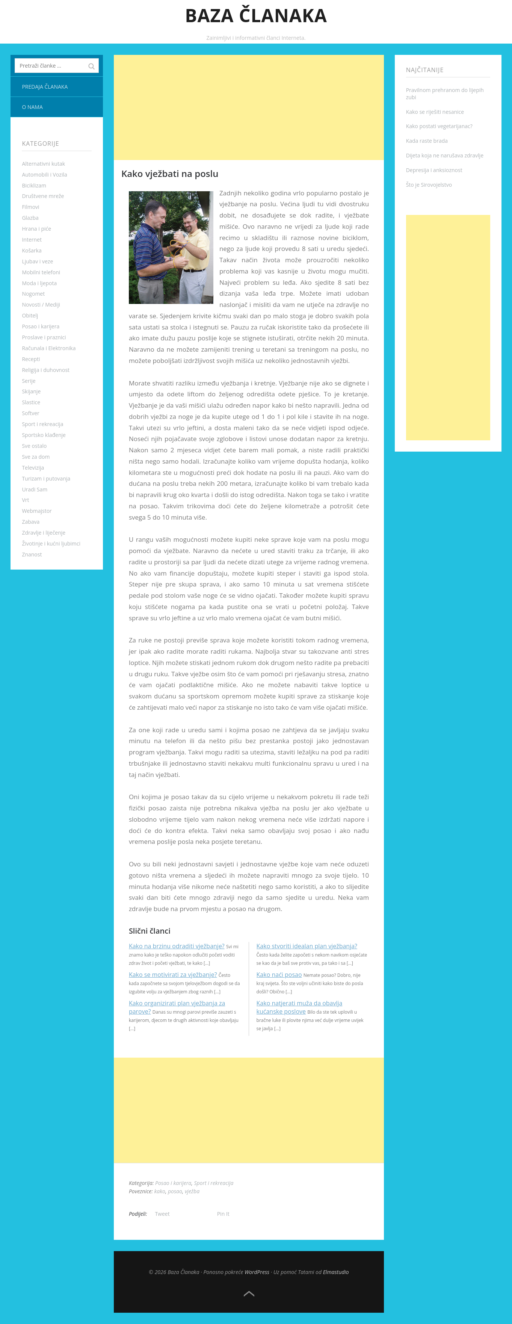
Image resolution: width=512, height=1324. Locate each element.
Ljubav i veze (37, 261)
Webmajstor (36, 510)
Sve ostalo (34, 445)
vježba (192, 1191)
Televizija (33, 467)
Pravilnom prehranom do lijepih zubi (445, 93)
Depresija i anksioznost (434, 170)
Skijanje (31, 391)
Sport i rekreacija (42, 424)
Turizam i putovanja (46, 478)
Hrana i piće (36, 228)
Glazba (30, 217)
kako (159, 1191)
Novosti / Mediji (41, 304)
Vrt (25, 499)
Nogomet (33, 293)
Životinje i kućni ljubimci (51, 543)
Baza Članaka (256, 15)
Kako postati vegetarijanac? (439, 126)
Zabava (30, 521)
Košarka (31, 250)
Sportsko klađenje (44, 434)
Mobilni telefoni (41, 272)
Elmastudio (336, 1272)
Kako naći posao (279, 974)
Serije (28, 380)
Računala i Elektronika (49, 348)
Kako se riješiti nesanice (435, 111)
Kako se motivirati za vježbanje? (173, 974)
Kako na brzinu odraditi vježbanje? (177, 946)
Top (249, 1294)
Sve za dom (36, 456)
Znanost (32, 554)
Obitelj (30, 315)
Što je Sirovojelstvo (429, 184)
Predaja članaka (45, 86)
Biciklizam (34, 185)
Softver (30, 413)
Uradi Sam (34, 489)
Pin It (223, 1213)
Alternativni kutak (43, 163)
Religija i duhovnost (45, 369)
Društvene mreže (43, 196)
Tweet (162, 1213)
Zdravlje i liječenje (43, 532)
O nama (32, 106)
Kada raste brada (427, 140)
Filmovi (30, 206)
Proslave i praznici (44, 337)
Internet (32, 239)
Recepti (31, 359)
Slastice (31, 402)
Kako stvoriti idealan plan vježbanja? (307, 946)
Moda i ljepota (39, 283)
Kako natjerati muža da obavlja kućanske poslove (300, 1007)
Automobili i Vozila (44, 174)
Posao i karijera (40, 326)
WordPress (257, 1272)
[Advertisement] (249, 107)
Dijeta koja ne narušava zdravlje (444, 155)
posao (175, 1191)
